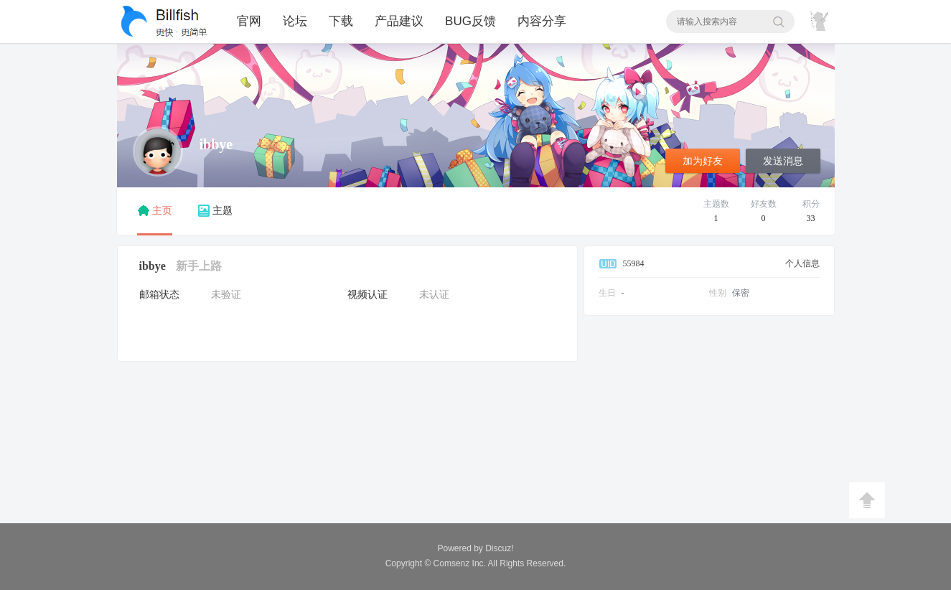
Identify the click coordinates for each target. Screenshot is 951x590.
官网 (249, 21)
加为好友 (703, 161)
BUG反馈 (470, 21)
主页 (154, 211)
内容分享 (541, 21)
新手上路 (199, 266)
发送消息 (783, 161)
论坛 (295, 21)
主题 (215, 210)
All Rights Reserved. (500, 563)
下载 (341, 21)
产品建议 (399, 21)
